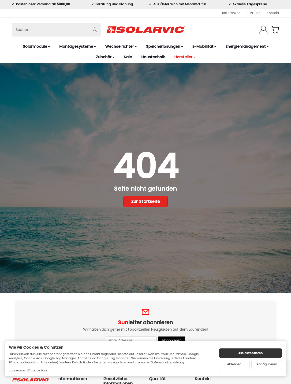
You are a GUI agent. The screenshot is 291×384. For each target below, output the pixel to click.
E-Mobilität (204, 46)
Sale (128, 57)
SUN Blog (254, 13)
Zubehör (105, 57)
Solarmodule (36, 46)
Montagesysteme (77, 46)
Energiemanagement (247, 46)
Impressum (17, 370)
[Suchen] (56, 30)
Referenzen (231, 13)
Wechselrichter (121, 46)
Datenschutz (37, 370)
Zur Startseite (145, 201)
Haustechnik (153, 57)
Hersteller (184, 57)
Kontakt (273, 13)
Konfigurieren (267, 364)
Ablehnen (234, 364)
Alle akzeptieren (250, 353)
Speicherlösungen (164, 46)
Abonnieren (172, 340)
